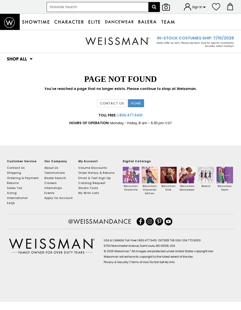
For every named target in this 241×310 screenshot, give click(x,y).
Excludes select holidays (219, 46)
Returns (13, 183)
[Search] (154, 7)
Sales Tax (14, 188)
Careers (50, 183)
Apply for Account (58, 198)
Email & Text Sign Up (94, 178)
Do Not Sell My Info (162, 262)
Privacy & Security (116, 262)
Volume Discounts (92, 168)
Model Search (55, 178)
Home (136, 103)
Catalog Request (92, 183)
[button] (17, 58)
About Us (51, 168)
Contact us (112, 103)
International (17, 198)
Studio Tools (88, 188)
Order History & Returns (96, 173)
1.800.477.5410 (129, 115)
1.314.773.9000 (191, 240)
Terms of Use (139, 262)
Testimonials (54, 173)
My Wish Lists (88, 193)
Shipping (14, 173)
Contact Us (16, 168)
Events (49, 193)
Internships (53, 188)
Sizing (12, 193)
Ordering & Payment (23, 178)
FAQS (11, 203)
